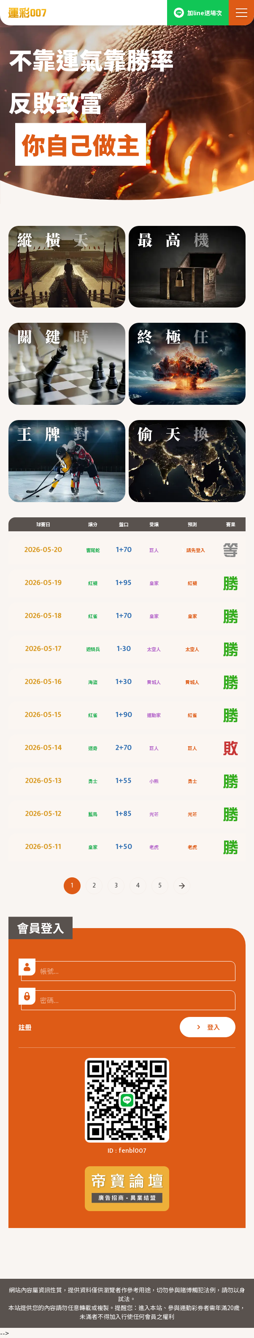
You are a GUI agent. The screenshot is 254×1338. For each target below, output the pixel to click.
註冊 (25, 1026)
